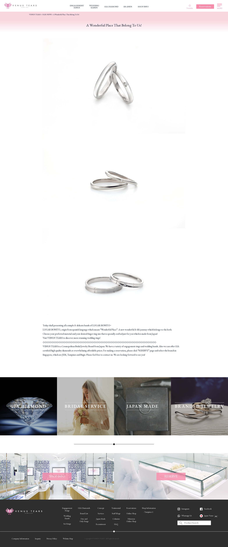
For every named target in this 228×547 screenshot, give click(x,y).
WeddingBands (67, 517)
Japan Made (100, 518)
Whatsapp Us (186, 515)
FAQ (116, 524)
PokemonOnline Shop (131, 520)
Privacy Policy (52, 538)
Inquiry (38, 538)
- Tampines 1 (148, 512)
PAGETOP (221, 517)
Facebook (208, 508)
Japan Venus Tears (211, 515)
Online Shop (131, 513)
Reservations (131, 508)
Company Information (20, 538)
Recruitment (101, 524)
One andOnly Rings (84, 520)
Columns (116, 518)
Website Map (68, 538)
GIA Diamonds (84, 508)
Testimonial (116, 508)
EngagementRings (67, 509)
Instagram (185, 508)
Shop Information (149, 508)
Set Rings (67, 523)
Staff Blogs (116, 513)
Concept (100, 508)
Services (101, 513)
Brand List (84, 513)
